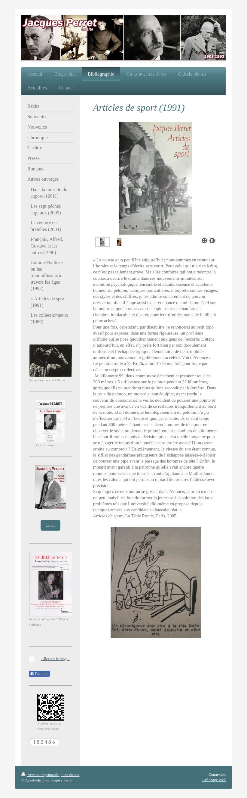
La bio (50, 525)
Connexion (217, 774)
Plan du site (70, 774)
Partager (39, 674)
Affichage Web (214, 780)
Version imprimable (40, 774)
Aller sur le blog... (55, 658)
